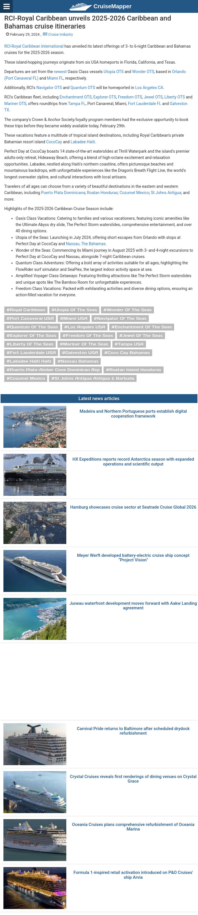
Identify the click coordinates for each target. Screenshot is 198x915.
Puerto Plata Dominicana (63, 192)
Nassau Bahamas (80, 361)
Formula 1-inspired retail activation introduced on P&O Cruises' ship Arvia (133, 875)
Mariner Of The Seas (85, 344)
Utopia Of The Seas (76, 310)
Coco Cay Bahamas (129, 352)
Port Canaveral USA (32, 318)
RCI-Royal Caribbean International (33, 46)
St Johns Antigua (166, 192)
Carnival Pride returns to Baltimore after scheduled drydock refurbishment (133, 731)
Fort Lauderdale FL (144, 103)
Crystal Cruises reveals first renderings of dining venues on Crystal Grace (133, 779)
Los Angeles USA (86, 327)
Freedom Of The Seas (89, 335)
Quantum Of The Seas (34, 327)
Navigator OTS (49, 87)
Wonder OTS (143, 71)
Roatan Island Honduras (135, 369)
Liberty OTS (174, 97)
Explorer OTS (104, 97)
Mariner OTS (15, 103)
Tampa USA (130, 344)
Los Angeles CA (149, 87)
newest (60, 71)
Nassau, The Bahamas (86, 243)
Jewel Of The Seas (143, 335)
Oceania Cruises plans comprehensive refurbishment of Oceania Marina (133, 827)
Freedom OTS (130, 97)
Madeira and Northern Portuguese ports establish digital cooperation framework (133, 413)
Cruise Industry (58, 34)
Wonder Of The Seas (129, 310)
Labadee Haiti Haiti (30, 361)
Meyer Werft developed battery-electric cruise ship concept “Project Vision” (133, 558)
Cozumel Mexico (134, 192)
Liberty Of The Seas (31, 344)
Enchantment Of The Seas (143, 327)
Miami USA (75, 318)
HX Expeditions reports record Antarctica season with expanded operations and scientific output (133, 461)
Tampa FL (77, 103)
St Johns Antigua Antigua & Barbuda (94, 378)
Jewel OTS (153, 97)
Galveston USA (81, 352)
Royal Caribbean (28, 310)
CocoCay (54, 142)
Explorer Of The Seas (33, 335)
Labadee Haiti (83, 142)
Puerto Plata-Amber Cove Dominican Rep (55, 369)
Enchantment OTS (76, 97)
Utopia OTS (114, 71)
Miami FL (55, 78)
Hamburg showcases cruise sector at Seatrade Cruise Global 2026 (133, 507)
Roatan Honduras (102, 192)
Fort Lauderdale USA (33, 352)
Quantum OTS (83, 87)
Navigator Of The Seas (122, 318)
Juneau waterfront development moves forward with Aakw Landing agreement (133, 605)
